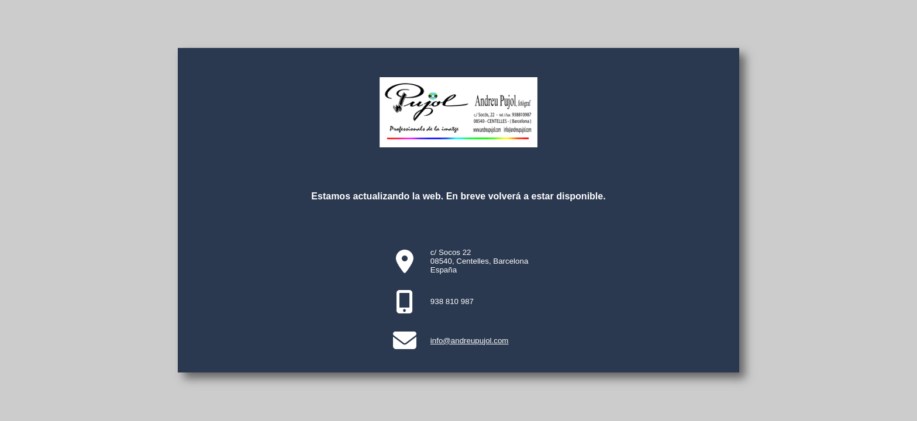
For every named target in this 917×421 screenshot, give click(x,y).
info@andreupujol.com (469, 340)
